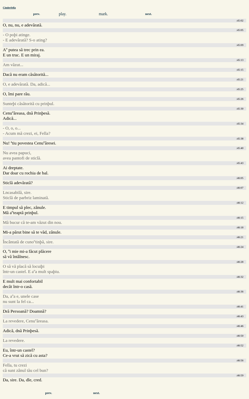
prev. (36, 14)
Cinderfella (9, 7)
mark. (103, 14)
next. (148, 14)
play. (62, 14)
